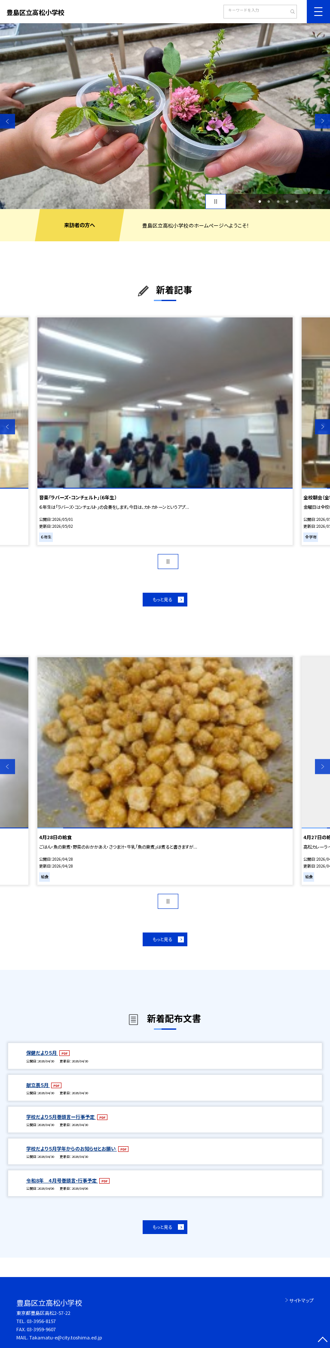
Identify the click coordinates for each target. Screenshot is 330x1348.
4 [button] (287, 201)
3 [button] (278, 201)
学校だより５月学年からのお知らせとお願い (71, 1148)
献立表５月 (38, 1084)
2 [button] (269, 201)
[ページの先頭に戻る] (322, 1340)
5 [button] (296, 201)
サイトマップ (301, 1300)
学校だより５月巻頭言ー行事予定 (61, 1116)
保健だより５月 (42, 1052)
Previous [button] (7, 121)
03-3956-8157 (41, 1320)
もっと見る (162, 599)
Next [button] (322, 121)
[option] (165, 116)
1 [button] (259, 201)
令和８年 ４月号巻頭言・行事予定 (62, 1180)
